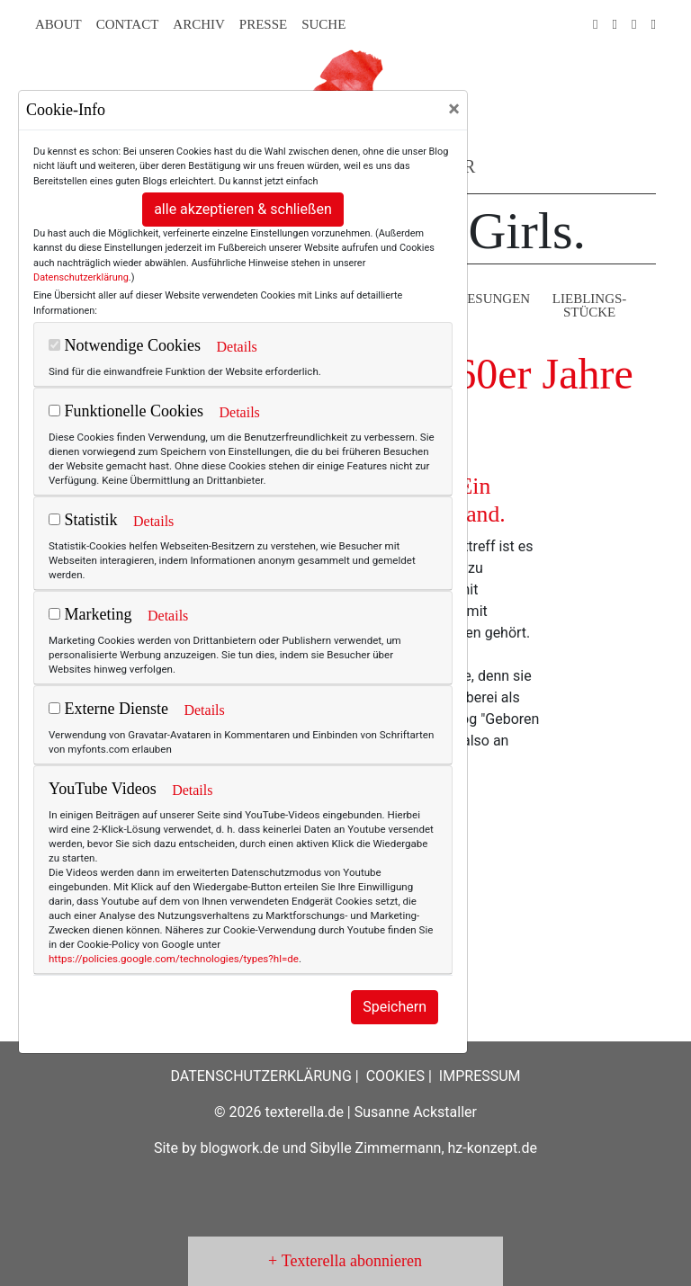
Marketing (90, 614)
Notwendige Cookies (125, 345)
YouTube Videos (103, 789)
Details (236, 346)
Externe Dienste (108, 709)
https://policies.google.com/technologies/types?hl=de (174, 958)
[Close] (454, 109)
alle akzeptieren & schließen (243, 209)
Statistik (83, 520)
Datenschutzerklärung (81, 277)
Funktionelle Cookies (126, 411)
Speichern (394, 1006)
